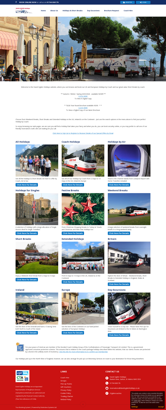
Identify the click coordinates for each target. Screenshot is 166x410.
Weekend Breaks (118, 190)
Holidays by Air (117, 141)
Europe (66, 289)
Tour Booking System (23, 407)
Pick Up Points (66, 384)
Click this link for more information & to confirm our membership (83, 352)
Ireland (20, 289)
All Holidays (23, 141)
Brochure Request (111, 10)
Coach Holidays (71, 141)
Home (43, 10)
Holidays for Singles (27, 190)
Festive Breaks (70, 190)
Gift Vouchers (66, 387)
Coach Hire (128, 10)
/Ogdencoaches (116, 393)
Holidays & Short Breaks (73, 10)
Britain (112, 238)
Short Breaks (23, 238)
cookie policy (137, 400)
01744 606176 (53, 2)
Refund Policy (66, 399)
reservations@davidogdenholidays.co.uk (124, 388)
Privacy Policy (66, 390)
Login (144, 2)
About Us (54, 10)
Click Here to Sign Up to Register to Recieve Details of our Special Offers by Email (83, 133)
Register (129, 2)
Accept (161, 407)
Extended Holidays (73, 238)
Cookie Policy (66, 393)
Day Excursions (93, 10)
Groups (63, 381)
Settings (134, 407)
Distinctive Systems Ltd (48, 407)
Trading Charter (67, 396)
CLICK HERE (83, 96)
